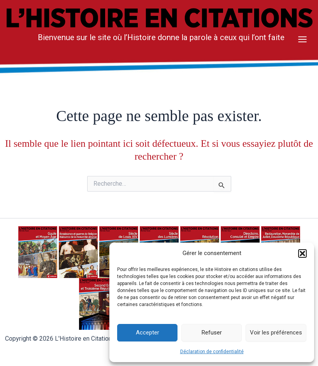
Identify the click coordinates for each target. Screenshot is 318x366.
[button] (302, 253)
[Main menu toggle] (302, 39)
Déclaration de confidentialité (212, 351)
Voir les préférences (276, 332)
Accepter (147, 332)
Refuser (212, 332)
